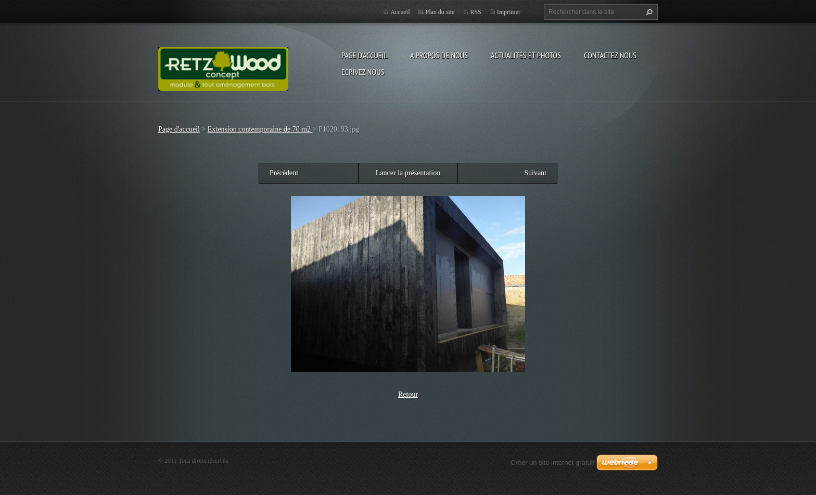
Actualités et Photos (526, 55)
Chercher (648, 12)
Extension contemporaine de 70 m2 (260, 129)
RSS (475, 12)
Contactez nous (610, 55)
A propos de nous (439, 55)
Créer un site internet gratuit (552, 462)
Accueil (400, 12)
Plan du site (439, 12)
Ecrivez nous (362, 72)
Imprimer (508, 12)
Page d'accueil (364, 55)
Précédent (284, 173)
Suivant (535, 173)
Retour (408, 394)
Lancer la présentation (408, 173)
